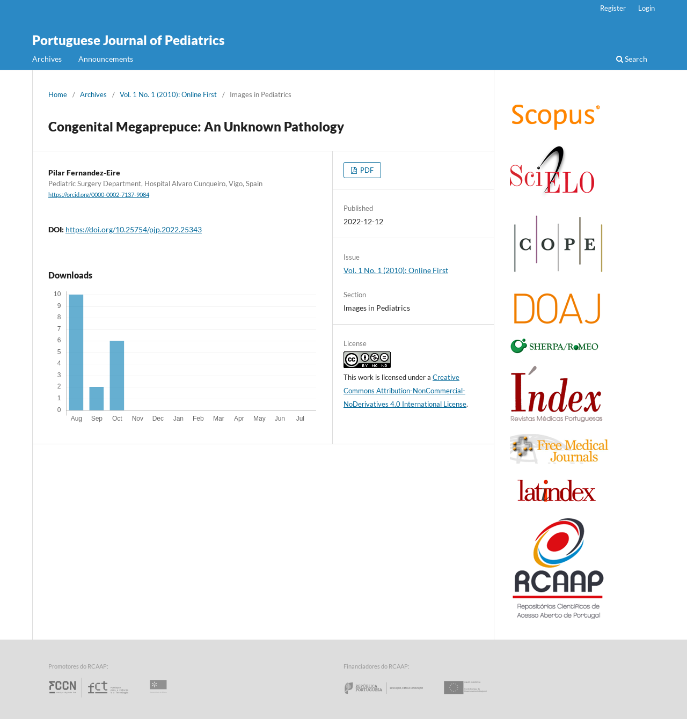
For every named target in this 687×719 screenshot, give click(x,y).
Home (57, 94)
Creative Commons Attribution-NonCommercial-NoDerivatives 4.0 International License (405, 390)
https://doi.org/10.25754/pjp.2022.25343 (133, 229)
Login (646, 8)
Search (631, 58)
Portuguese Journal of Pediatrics (128, 40)
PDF (366, 170)
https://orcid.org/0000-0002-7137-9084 (98, 195)
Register (613, 8)
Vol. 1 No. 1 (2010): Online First (168, 94)
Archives (47, 58)
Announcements (105, 58)
